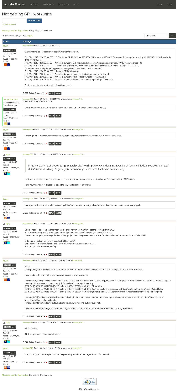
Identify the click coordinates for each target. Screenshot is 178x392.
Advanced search (9, 24)
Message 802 (28, 129)
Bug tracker (23, 31)
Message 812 (28, 348)
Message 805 (28, 199)
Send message (9, 50)
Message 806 (28, 224)
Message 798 (28, 45)
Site (75, 4)
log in (30, 36)
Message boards (9, 31)
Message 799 (28, 99)
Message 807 (28, 260)
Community (63, 4)
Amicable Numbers (15, 4)
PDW (8, 154)
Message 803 (28, 154)
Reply (51, 93)
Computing (48, 4)
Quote (58, 93)
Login (169, 4)
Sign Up (160, 4)
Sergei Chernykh (10, 99)
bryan (5, 46)
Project (34, 4)
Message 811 (28, 322)
